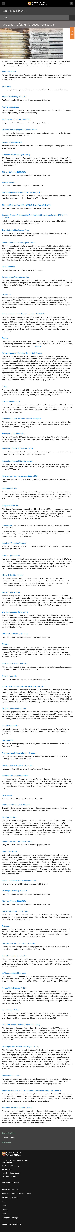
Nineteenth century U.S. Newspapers (16, 805)
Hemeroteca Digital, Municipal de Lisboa (17, 448)
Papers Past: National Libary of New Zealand (19, 880)
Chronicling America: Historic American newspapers (21, 192)
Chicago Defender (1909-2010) (14, 172)
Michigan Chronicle (9, 676)
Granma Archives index (11, 401)
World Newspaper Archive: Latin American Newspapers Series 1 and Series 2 (31, 1090)
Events (4, 1210)
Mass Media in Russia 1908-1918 (14, 664)
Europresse (6, 294)
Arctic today (6, 86)
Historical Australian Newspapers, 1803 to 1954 (20, 476)
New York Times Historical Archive (15, 776)
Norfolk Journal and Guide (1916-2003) (17, 841)
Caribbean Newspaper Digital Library (16, 155)
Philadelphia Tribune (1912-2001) (14, 891)
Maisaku (5, 644)
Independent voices (9, 488)
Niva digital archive (9, 817)
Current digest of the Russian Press (15, 230)
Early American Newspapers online (15, 277)
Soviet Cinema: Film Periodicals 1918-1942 (18, 943)
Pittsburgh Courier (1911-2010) (14, 901)
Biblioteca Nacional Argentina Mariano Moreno (19, 130)
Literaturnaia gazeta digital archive (15, 612)
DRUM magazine (8, 267)
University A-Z (7, 1162)
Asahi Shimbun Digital (10, 107)
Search (71, 3)
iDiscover (38, 346)
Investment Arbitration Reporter (14, 543)
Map (3, 1202)
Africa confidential (9, 72)
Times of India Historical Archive (14, 988)
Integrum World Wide (10, 506)
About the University (10, 1189)
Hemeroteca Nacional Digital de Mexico (17, 461)
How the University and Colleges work (16, 1193)
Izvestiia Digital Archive (11, 556)
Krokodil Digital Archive (11, 592)
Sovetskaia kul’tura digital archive (14, 956)
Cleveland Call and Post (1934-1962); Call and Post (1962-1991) (26, 205)
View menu (3, 3)
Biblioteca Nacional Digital (12, 142)
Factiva (5, 338)
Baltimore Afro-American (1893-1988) (16, 119)
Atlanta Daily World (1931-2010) (14, 97)
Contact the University (10, 1166)
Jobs (4, 1214)
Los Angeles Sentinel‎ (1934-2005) (15, 634)
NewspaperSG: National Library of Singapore (19, 753)
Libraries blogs (9, 1137)
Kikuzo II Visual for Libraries (12, 575)
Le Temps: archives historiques (14, 973)
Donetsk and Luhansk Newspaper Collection (19, 243)
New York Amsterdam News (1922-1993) (17, 765)
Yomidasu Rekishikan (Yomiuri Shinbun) (17, 1108)
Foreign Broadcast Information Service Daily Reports (22, 353)
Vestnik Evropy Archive (11, 1010)
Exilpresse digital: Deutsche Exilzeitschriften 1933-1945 (23, 314)
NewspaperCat (7, 740)
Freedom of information (11, 1173)
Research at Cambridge (11, 1224)
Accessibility (6, 1169)
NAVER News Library (10, 725)
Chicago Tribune (8, 182)
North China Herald (9, 852)
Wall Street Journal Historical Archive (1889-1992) (21, 1025)
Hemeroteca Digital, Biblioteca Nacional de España (21, 419)
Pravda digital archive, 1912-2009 (15, 911)
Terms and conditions (10, 1176)
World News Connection (11, 1076)
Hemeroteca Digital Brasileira (13, 434)
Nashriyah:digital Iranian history (14, 708)
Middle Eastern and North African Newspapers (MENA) (23, 686)
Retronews (6, 926)
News (4, 1206)
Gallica (4, 387)
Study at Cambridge (10, 1182)
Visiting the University (10, 1198)
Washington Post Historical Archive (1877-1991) (20, 1047)
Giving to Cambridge (10, 1218)
